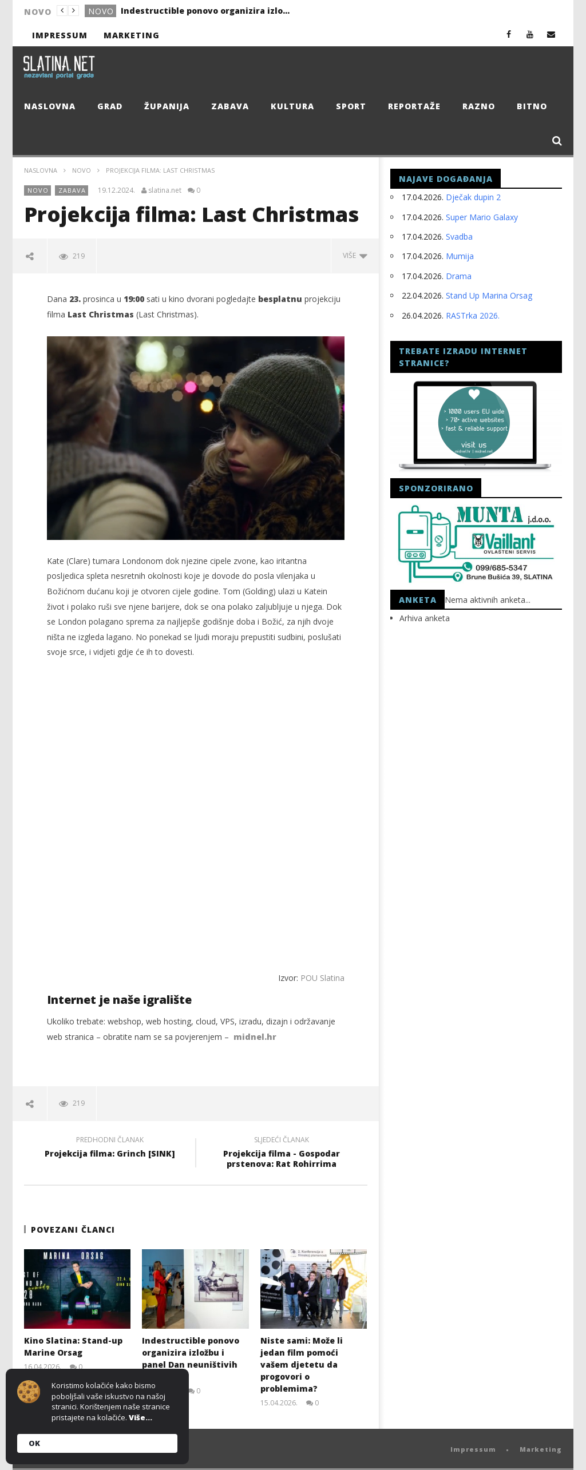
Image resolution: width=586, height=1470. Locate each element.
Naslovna (50, 106)
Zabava (230, 106)
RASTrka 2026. (473, 315)
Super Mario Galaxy (482, 217)
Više (355, 255)
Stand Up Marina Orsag (489, 295)
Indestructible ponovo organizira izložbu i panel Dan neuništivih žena (206, 10)
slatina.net (164, 190)
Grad (109, 106)
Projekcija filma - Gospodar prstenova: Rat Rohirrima (281, 1153)
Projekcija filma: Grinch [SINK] (109, 1148)
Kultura (292, 106)
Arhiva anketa (424, 618)
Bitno (532, 106)
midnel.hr (254, 1036)
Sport (351, 106)
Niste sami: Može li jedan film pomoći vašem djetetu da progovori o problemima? (301, 1364)
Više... (140, 1417)
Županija (166, 106)
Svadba (459, 236)
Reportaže (414, 106)
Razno (478, 106)
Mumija (460, 256)
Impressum (60, 35)
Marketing (132, 35)
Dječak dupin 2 (473, 197)
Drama (459, 276)
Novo (101, 11)
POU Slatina (322, 977)
